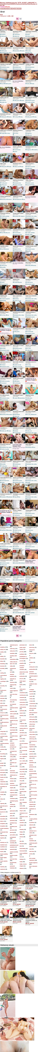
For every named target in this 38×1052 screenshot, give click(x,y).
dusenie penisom (4, 715)
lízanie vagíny (3, 857)
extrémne (2, 749)
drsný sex (2, 712)
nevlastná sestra (5, 67)
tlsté (21, 846)
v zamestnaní (32, 703)
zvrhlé (30, 853)
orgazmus (29, 133)
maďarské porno (14, 645)
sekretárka (22, 732)
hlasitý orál (3, 777)
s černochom (23, 720)
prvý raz (21, 678)
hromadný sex (3, 786)
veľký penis (4, 36)
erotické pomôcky (4, 743)
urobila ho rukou (33, 683)
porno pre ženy (13, 859)
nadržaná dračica (14, 707)
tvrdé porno (17, 34)
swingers (22, 825)
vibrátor (31, 749)
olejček (11, 787)
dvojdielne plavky (4, 718)
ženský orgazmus (33, 862)
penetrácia (12, 820)
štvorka (34, 265)
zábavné (31, 824)
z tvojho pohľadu (31, 102)
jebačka (2, 809)
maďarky (2, 866)
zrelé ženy (31, 851)
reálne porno (8, 83)
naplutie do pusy (14, 720)
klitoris (2, 821)
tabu (21, 841)
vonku (30, 751)
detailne (2, 696)
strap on (21, 810)
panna (11, 813)
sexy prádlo (22, 769)
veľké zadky (32, 721)
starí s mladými (23, 802)
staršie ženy (22, 808)
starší (21, 805)
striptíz (21, 820)
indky (1, 799)
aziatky (2, 652)
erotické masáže (4, 739)
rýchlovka (22, 710)
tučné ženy (31, 647)
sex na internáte (23, 750)
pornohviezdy (17, 149)
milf (11, 672)
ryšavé (21, 713)
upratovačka (32, 669)
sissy (21, 780)
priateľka (22, 663)
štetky (21, 834)
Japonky (2, 803)
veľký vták (31, 732)
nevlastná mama (14, 736)
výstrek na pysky (33, 794)
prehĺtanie (22, 654)
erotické (2, 733)
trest (21, 856)
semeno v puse (23, 735)
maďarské (2, 869)
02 (21, 19)
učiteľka (31, 657)
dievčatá (2, 698)
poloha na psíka (30, 36)
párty (11, 815)
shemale (22, 774)
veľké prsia (4, 50)
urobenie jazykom (5, 298)
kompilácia (2, 823)
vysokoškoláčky (33, 773)
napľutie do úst (13, 724)
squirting (22, 797)
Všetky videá (10, 8)
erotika (2, 747)
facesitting (2, 753)
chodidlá (2, 792)
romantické (22, 692)
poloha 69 (12, 849)
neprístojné (12, 730)
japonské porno (4, 806)
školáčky (22, 829)
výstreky (31, 802)
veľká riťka (16, 350)
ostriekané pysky (14, 800)
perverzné (12, 830)
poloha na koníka (31, 166)
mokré (11, 688)
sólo (21, 789)
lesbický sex (3, 842)
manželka (12, 653)
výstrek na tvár (30, 183)
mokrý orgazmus (14, 690)
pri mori (21, 660)
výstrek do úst (32, 784)
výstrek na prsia (33, 791)
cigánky (2, 679)
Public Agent (23, 681)
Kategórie (3, 8)
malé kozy (12, 648)
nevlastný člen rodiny (6, 52)
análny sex (4, 102)
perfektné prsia (13, 826)
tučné (30, 645)
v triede (31, 701)
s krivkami (22, 726)
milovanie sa (13, 678)
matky (11, 666)
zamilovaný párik (33, 843)
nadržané (10, 497)
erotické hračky (3, 736)
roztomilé (22, 699)
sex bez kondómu (24, 743)
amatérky (29, 69)
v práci (30, 696)
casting (2, 673)
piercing (12, 832)
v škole (31, 698)
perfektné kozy (13, 822)
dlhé (1, 703)
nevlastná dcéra (13, 732)
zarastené (16, 546)
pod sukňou (13, 834)
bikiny (1, 661)
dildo (1, 700)
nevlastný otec (13, 759)
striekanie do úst (23, 813)
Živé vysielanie (17, 8)
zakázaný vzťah (32, 835)
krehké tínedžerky (4, 828)
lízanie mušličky (4, 854)
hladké (1, 774)
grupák (2, 765)
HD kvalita (2, 772)
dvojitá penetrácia (4, 722)
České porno (30, 282)
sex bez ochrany (23, 747)
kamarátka (2, 816)
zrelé (30, 849)
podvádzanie (13, 837)
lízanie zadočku (3, 861)
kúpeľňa (2, 838)
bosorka (2, 666)
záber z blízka (32, 827)
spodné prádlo (23, 791)
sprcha (21, 795)
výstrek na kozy (33, 787)
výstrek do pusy (33, 777)
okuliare (3, 631)
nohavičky (12, 766)
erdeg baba (3, 731)
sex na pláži (22, 754)
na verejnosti (13, 704)
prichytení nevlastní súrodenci (22, 667)
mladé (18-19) (17, 249)
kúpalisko (2, 835)
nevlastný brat (17, 67)
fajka (22, 166)
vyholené (31, 753)
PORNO (5, 6)
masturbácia (17, 50)
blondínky (3, 199)
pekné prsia (12, 818)
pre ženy (16, 117)
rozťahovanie (23, 695)
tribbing (21, 859)
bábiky (1, 656)
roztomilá (22, 697)
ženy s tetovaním (5, 579)
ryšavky (16, 431)
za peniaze (31, 822)
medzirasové (13, 668)
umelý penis (32, 666)
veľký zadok (29, 234)
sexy (21, 766)
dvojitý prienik (3, 725)
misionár (7, 249)
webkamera (32, 814)
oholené (3, 34)
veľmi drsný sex (33, 741)
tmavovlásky (23, 848)
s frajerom (22, 216)
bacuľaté (2, 658)
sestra (28, 34)
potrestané (22, 645)
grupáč (28, 482)
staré (21, 799)
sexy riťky (22, 771)
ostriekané (3, 383)
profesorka (22, 676)
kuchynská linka (4, 832)
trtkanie (21, 868)
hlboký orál (3, 784)
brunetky (29, 50)
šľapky (21, 832)
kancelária (2, 818)
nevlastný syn (13, 762)
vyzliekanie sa (32, 808)
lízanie (15, 398)
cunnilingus (3, 681)
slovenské (22, 786)
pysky (32, 83)
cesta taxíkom (3, 675)
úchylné (31, 662)
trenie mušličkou (23, 853)
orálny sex (16, 36)
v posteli (31, 693)
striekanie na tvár (24, 816)
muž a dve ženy (13, 694)
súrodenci (10, 414)
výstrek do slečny (33, 780)
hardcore (2, 770)
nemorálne (12, 727)
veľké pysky (32, 719)
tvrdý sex (31, 653)
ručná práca (22, 702)
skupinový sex (23, 783)
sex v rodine (22, 760)
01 (17, 19)
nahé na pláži (13, 713)
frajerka (2, 758)
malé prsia (12, 651)
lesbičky (2, 849)
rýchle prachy (23, 707)
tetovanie (22, 843)
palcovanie (12, 810)
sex (2, 83)
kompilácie (2, 826)
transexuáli (22, 850)
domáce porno (3, 709)
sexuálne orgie (23, 763)
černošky (2, 685)
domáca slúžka (3, 705)
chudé (15, 282)
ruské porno (22, 704)
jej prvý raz (2, 811)
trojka (2, 133)
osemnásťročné (30, 67)
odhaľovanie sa (13, 775)
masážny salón (13, 655)
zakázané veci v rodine (6, 546)
